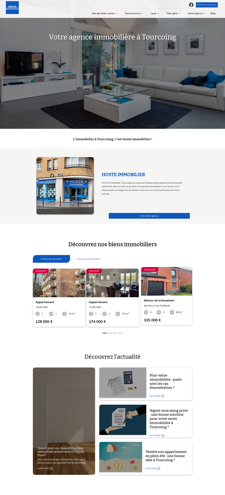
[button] (104, 13)
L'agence (119, 490)
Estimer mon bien (206, 4)
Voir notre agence (149, 215)
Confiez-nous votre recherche (88, 490)
